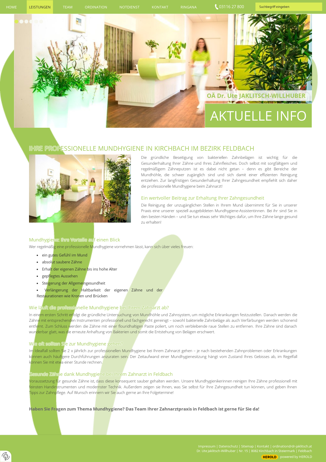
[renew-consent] (5, 456)
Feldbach (305, 450)
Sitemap (247, 446)
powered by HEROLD (296, 456)
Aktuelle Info (258, 115)
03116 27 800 (231, 6)
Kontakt (263, 446)
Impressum (206, 446)
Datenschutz (228, 446)
